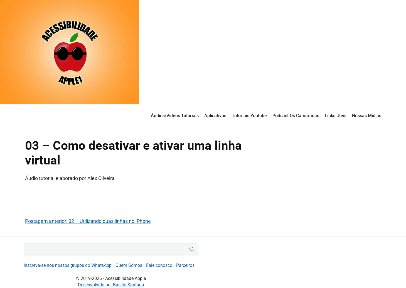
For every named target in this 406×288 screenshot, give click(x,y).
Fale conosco (159, 265)
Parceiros (185, 265)
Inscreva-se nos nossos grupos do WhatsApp (68, 265)
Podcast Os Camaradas (295, 115)
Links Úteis (335, 115)
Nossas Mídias (366, 115)
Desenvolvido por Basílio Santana (111, 284)
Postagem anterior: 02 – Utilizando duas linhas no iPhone (88, 221)
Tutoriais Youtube (249, 115)
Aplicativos (215, 115)
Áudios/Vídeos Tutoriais (175, 115)
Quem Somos (128, 265)
